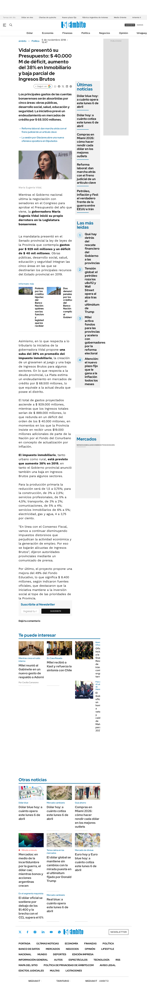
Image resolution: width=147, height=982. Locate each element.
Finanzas (67, 33)
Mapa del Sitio (28, 965)
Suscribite (55, 611)
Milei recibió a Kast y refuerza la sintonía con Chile (59, 666)
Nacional (25, 954)
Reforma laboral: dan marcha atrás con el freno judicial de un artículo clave (44, 130)
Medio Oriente (120, 17)
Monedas (81, 445)
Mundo (42, 954)
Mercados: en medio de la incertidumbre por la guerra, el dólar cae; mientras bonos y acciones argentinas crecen (31, 870)
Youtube (51, 932)
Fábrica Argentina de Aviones (95, 17)
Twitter (20, 932)
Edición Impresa (83, 954)
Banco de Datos (29, 949)
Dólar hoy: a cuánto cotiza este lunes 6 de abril (88, 120)
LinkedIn (43, 932)
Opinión (123, 33)
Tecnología (102, 959)
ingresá (140, 25)
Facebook (27, 932)
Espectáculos (78, 959)
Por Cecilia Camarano (29, 682)
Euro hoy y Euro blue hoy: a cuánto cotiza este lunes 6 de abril (86, 862)
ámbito (22, 41)
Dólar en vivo (27, 17)
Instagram (35, 932)
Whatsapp (59, 932)
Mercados (53, 949)
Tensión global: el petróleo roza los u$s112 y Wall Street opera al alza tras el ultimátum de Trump (92, 290)
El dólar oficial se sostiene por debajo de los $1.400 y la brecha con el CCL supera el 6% (31, 907)
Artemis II (136, 17)
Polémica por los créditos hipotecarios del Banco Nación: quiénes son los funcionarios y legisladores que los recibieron (42, 307)
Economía (47, 33)
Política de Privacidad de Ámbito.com (69, 965)
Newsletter (118, 932)
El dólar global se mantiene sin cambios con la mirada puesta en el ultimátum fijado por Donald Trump (59, 869)
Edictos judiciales (31, 970)
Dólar (30, 33)
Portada (24, 943)
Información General (33, 959)
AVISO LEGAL (108, 965)
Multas (55, 970)
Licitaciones (74, 970)
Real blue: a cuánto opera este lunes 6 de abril (57, 905)
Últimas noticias (47, 943)
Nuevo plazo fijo (69, 17)
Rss (118, 959)
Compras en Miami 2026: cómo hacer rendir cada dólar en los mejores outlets (85, 145)
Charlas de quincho (47, 17)
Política (85, 33)
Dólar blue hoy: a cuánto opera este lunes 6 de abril (88, 101)
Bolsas (89, 445)
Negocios (104, 33)
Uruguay (142, 33)
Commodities (99, 445)
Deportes (59, 954)
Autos (58, 959)
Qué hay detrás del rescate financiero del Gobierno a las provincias (92, 248)
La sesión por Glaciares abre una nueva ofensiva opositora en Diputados (43, 139)
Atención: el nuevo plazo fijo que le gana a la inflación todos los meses (92, 371)
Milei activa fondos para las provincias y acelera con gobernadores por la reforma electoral (95, 335)
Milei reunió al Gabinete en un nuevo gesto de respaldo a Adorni (31, 671)
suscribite (130, 25)
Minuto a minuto (29, 850)
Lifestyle (107, 949)
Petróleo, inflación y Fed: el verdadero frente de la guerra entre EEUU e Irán (88, 200)
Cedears (110, 445)
